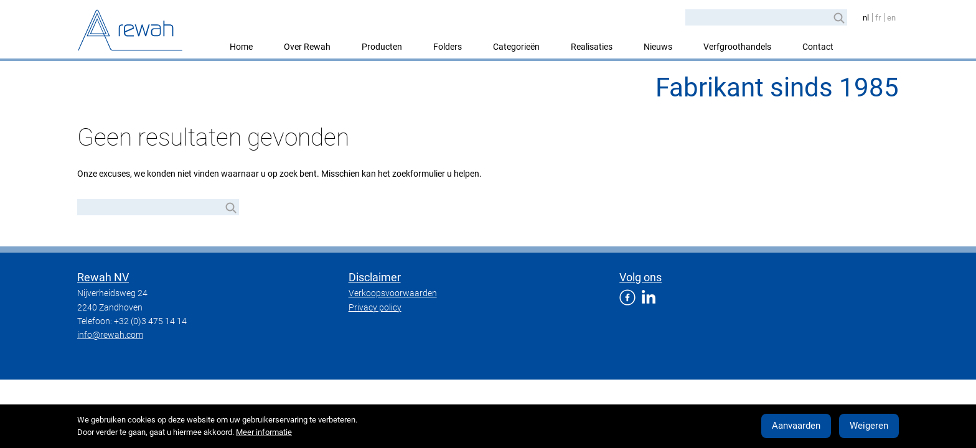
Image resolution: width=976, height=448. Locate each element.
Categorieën (516, 47)
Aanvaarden (796, 425)
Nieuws (658, 47)
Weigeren (869, 425)
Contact (817, 47)
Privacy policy (375, 307)
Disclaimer (375, 277)
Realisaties (591, 47)
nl (866, 17)
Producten (382, 47)
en (891, 17)
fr (878, 17)
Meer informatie (264, 432)
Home (241, 47)
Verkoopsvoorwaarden (393, 293)
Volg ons (640, 277)
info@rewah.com (110, 335)
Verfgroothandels (737, 47)
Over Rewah (307, 47)
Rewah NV (103, 277)
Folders (447, 47)
